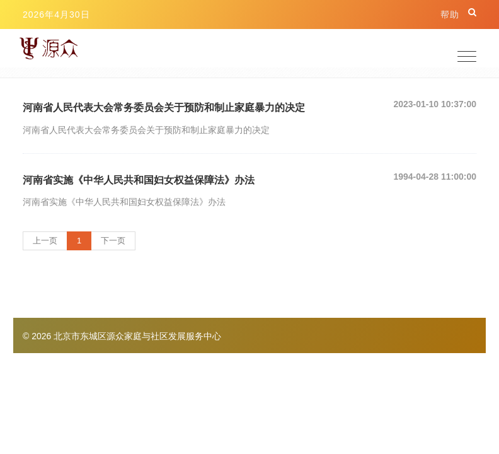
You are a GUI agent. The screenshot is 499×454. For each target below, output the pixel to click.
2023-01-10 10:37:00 (434, 104)
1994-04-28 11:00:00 (434, 177)
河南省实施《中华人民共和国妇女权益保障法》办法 (139, 180)
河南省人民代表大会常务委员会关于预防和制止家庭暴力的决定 (164, 107)
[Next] (113, 241)
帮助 (449, 14)
